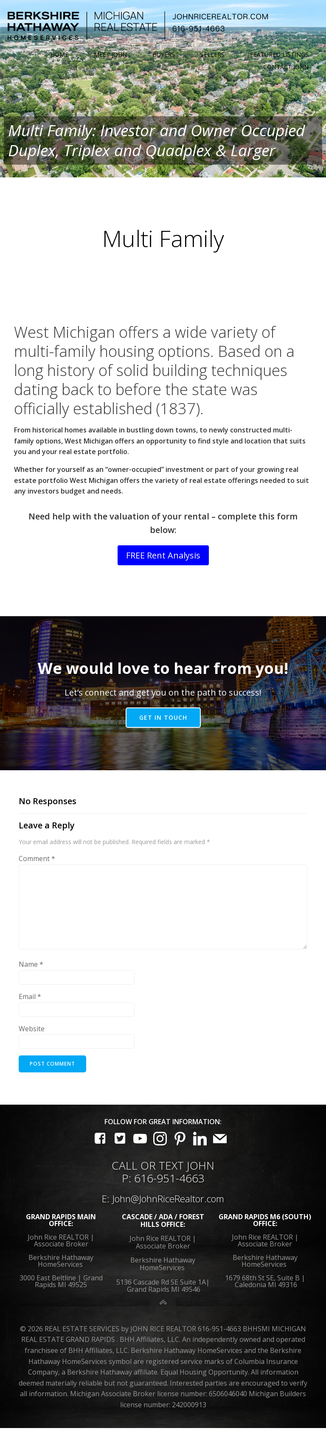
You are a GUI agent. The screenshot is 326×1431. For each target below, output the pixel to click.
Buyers (164, 54)
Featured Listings (279, 54)
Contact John (286, 66)
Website (32, 1033)
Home (60, 54)
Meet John (110, 54)
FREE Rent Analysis (163, 559)
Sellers (213, 54)
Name (31, 968)
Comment (37, 862)
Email (30, 1000)
